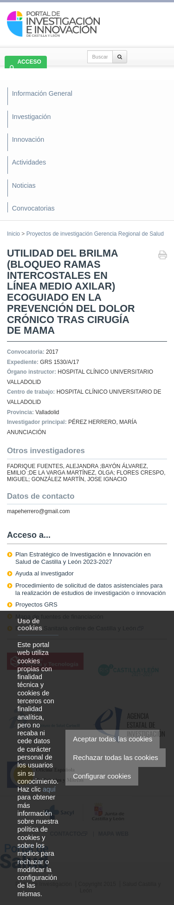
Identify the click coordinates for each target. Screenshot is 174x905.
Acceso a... (29, 535)
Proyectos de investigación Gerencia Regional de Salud (95, 234)
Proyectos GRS (36, 604)
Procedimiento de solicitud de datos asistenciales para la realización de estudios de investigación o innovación (90, 589)
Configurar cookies (102, 776)
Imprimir (162, 256)
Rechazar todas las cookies (115, 757)
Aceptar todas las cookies (112, 739)
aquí (49, 789)
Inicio (13, 234)
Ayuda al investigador (44, 573)
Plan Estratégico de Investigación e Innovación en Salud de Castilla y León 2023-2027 (83, 558)
